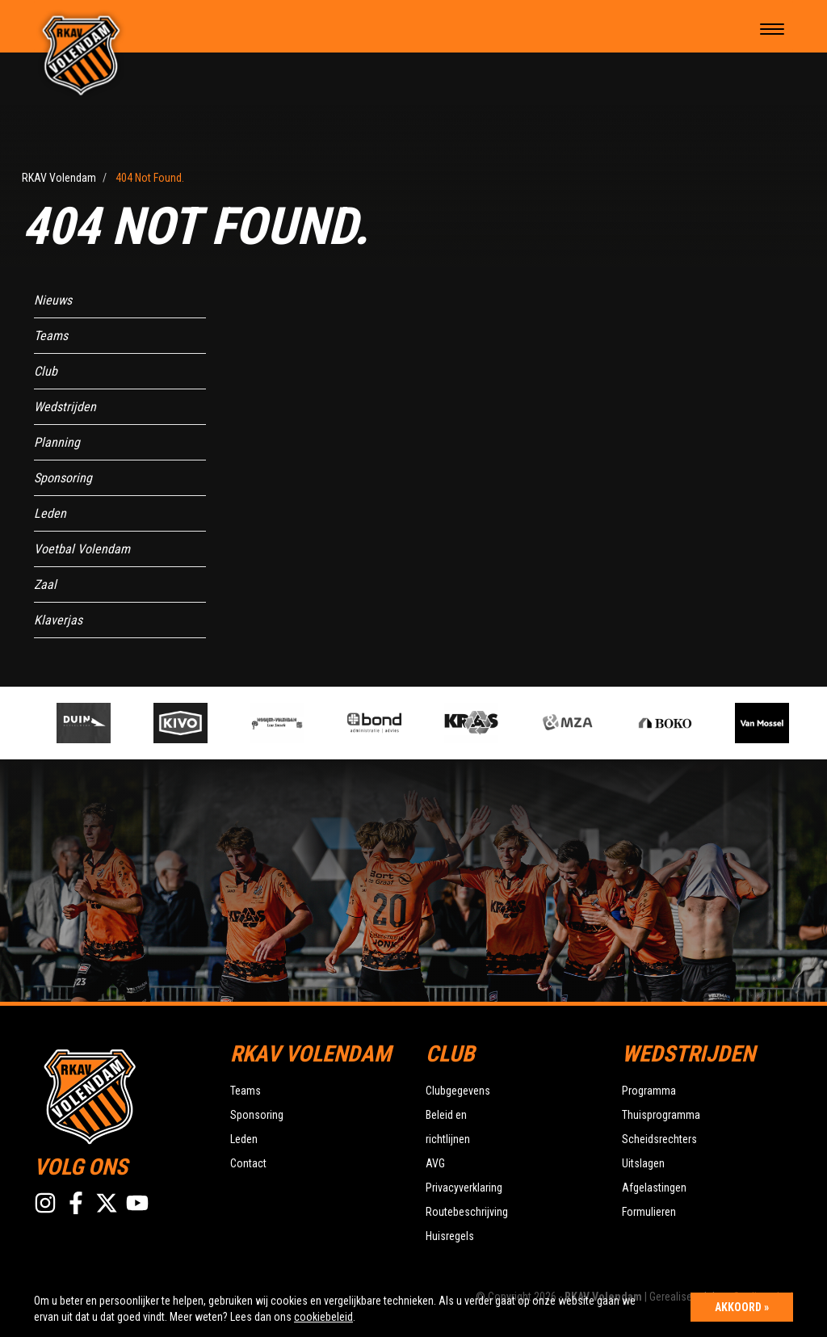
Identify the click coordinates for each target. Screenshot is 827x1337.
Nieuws (53, 300)
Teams (51, 335)
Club (45, 371)
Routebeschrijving (467, 1211)
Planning (57, 442)
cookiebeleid (323, 1316)
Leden (50, 513)
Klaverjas (58, 620)
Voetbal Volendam (82, 549)
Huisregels (450, 1236)
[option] (288, 723)
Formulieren (649, 1211)
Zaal (45, 584)
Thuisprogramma (661, 1114)
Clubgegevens (458, 1090)
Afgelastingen (654, 1187)
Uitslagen (643, 1163)
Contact (248, 1163)
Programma (649, 1090)
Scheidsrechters (659, 1139)
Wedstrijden (65, 406)
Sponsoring (63, 478)
